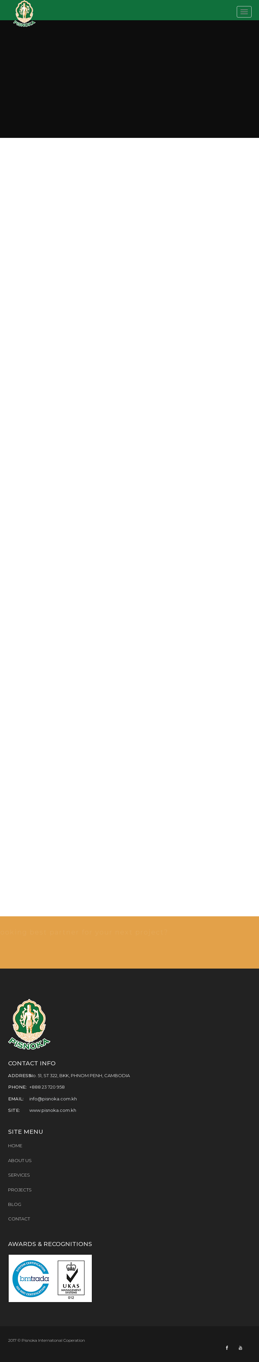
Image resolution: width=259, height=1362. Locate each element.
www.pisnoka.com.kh (52, 1110)
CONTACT (19, 1218)
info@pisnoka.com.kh (53, 1098)
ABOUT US (20, 1160)
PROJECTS (20, 1189)
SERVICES (19, 1175)
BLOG (14, 1204)
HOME (15, 1145)
